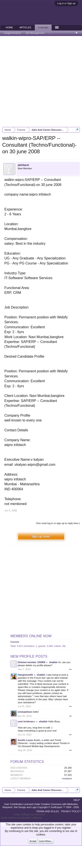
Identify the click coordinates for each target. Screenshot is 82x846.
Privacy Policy (71, 811)
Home (9, 27)
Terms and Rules (47, 811)
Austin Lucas (25, 740)
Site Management (35, 33)
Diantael (14, 642)
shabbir (53, 662)
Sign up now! (40, 536)
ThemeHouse (49, 817)
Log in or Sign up (66, 3)
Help (76, 800)
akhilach (23, 165)
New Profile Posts (28, 656)
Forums (43, 27)
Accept (33, 841)
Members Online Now (31, 636)
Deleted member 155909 (31, 662)
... (50, 33)
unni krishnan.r (26, 721)
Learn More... (45, 841)
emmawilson (25, 711)
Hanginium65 (25, 674)
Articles (25, 27)
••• (70, 669)
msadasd (67, 778)
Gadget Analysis (12, 33)
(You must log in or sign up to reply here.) (58, 523)
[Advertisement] (41, 81)
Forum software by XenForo (29, 814)
